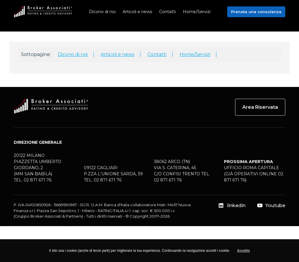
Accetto (243, 251)
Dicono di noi (73, 54)
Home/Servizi (195, 54)
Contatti (156, 54)
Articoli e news (117, 54)
